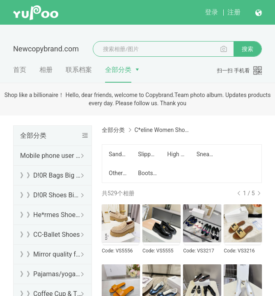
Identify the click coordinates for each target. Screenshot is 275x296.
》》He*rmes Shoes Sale (51, 215)
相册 (46, 70)
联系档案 (79, 70)
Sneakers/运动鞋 (206, 154)
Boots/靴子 (147, 173)
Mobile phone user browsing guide (51, 156)
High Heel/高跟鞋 (177, 154)
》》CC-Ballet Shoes (50, 234)
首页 (19, 70)
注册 (234, 12)
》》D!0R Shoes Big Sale (51, 195)
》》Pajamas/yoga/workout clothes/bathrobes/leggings (51, 274)
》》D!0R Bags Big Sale (51, 175)
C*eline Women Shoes (162, 130)
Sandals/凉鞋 (118, 154)
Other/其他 (118, 173)
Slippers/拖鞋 (147, 154)
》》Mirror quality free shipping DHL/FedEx (51, 254)
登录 (211, 12)
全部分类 (118, 70)
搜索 (247, 49)
